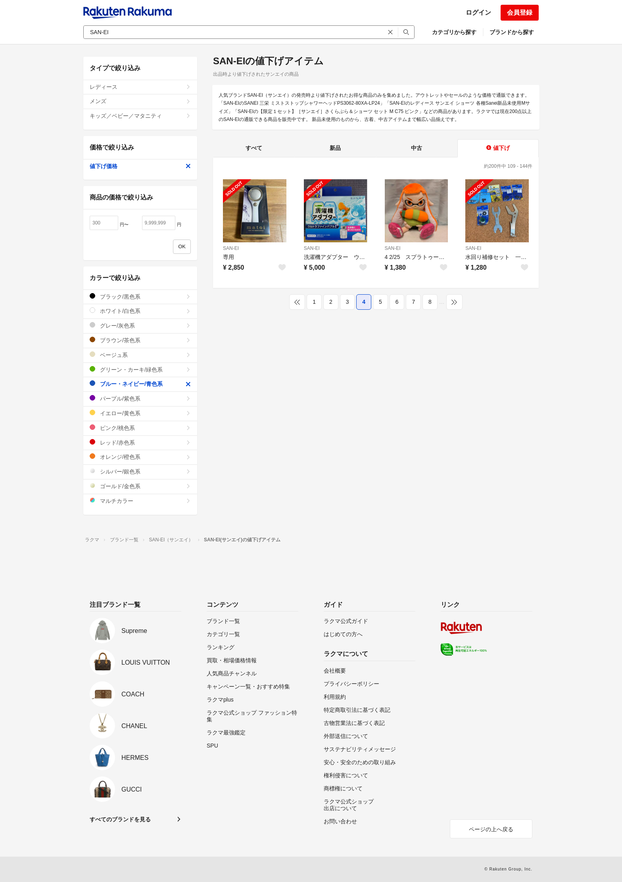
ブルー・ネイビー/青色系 (140, 383)
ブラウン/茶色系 (140, 340)
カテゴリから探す (454, 32)
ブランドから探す (512, 32)
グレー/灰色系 (140, 325)
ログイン (478, 12)
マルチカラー (140, 500)
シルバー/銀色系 (140, 471)
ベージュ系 (140, 354)
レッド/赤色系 (140, 442)
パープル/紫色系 (140, 398)
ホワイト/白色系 (140, 310)
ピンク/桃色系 (140, 427)
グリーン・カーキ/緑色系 (140, 369)
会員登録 (519, 12)
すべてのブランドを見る (120, 819)
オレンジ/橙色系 (140, 456)
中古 (416, 148)
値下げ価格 (140, 166)
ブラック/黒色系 (140, 296)
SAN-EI (231, 248)
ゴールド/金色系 (140, 486)
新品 (335, 148)
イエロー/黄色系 (140, 413)
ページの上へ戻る (491, 829)
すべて (254, 148)
